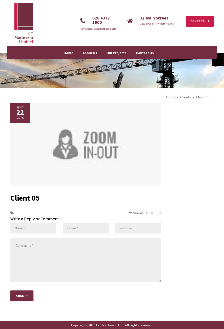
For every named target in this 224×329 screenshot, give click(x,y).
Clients (185, 97)
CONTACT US (200, 21)
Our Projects (116, 53)
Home (68, 53)
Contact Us (145, 53)
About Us (90, 53)
